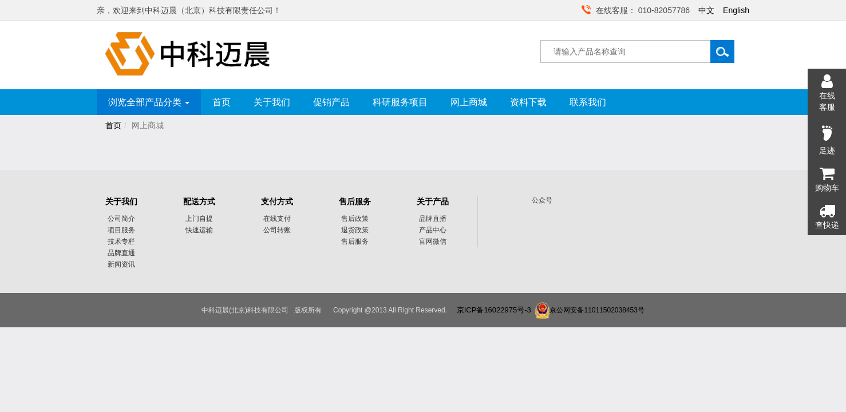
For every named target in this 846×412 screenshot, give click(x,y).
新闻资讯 (121, 264)
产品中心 (432, 230)
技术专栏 (121, 241)
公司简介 (121, 219)
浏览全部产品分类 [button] (148, 102)
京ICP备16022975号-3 (494, 310)
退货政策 (355, 230)
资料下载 (528, 102)
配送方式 (199, 201)
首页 (221, 102)
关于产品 (433, 201)
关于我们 (272, 102)
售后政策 (355, 219)
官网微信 (432, 241)
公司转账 (277, 230)
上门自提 (199, 219)
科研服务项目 (400, 102)
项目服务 (121, 230)
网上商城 (468, 102)
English (736, 10)
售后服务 (355, 201)
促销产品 (331, 102)
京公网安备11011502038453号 (596, 310)
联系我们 (588, 102)
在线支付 (277, 219)
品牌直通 (121, 253)
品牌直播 (432, 219)
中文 (706, 10)
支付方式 (277, 201)
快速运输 (199, 230)
